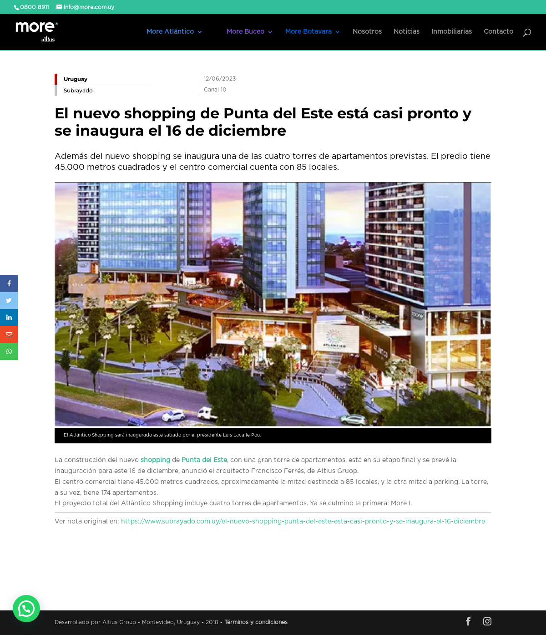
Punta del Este (204, 460)
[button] (26, 608)
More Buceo (245, 32)
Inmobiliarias (451, 32)
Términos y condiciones (256, 622)
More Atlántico (170, 32)
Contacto (498, 32)
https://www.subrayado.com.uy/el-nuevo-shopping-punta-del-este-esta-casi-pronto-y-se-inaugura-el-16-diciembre (303, 521)
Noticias (407, 32)
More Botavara (308, 32)
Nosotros (367, 32)
